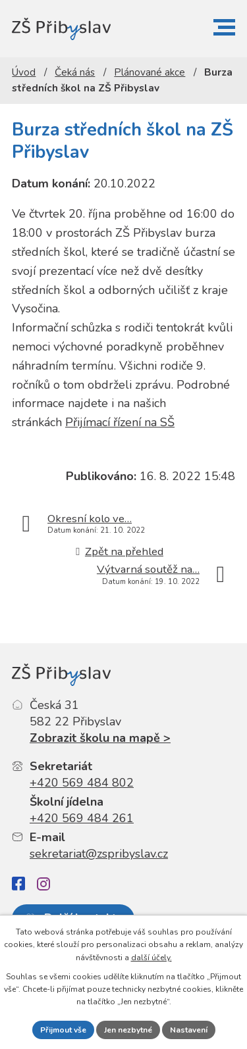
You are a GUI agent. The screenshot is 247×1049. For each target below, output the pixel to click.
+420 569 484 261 (82, 818)
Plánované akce (149, 72)
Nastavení (188, 1030)
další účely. (151, 957)
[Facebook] (18, 883)
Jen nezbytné (128, 1030)
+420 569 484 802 (82, 783)
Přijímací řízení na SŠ (120, 422)
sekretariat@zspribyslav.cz (99, 854)
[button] (224, 27)
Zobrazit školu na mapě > (100, 738)
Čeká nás (75, 72)
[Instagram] (43, 883)
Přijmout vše (63, 1030)
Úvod (24, 72)
